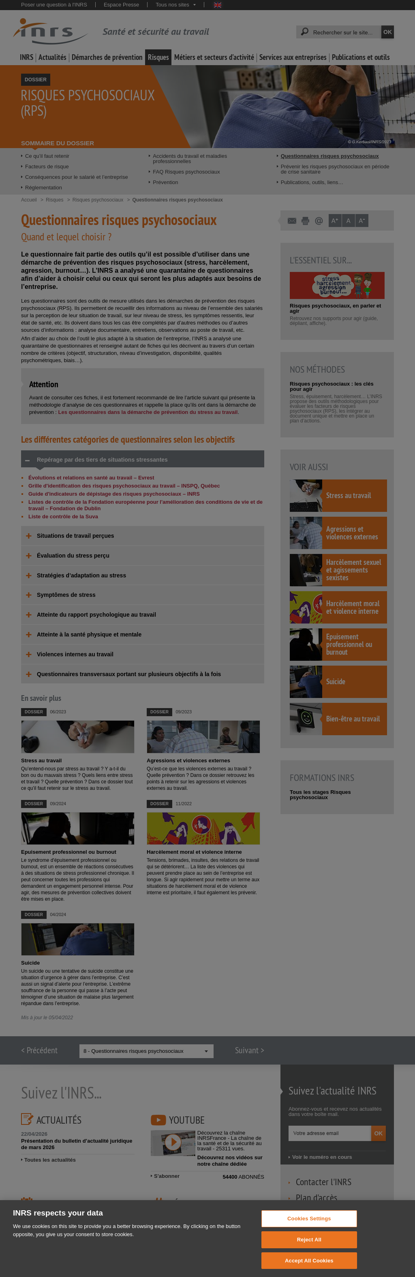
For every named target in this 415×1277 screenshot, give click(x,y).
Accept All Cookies (309, 1268)
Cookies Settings (309, 1226)
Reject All (309, 1247)
